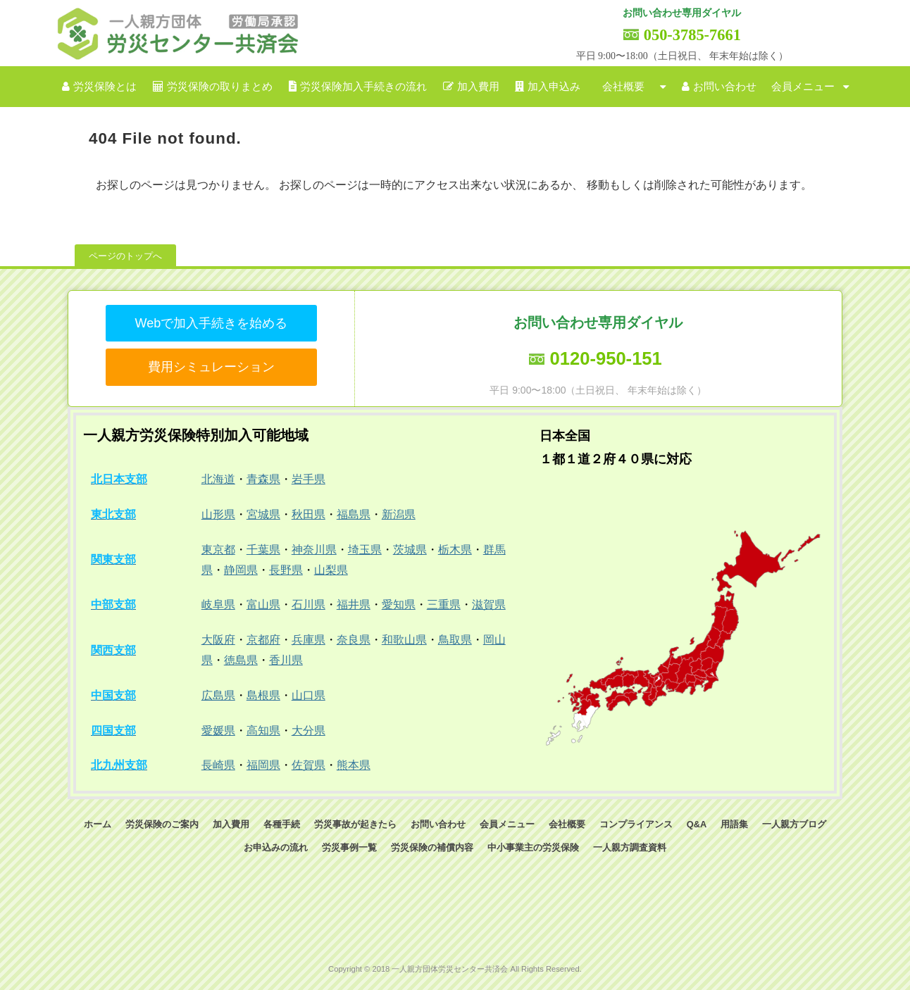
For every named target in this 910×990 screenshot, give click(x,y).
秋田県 (308, 514)
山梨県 (331, 570)
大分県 (308, 731)
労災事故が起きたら (355, 824)
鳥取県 (455, 640)
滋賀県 (489, 604)
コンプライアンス (636, 824)
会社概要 (623, 86)
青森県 (263, 479)
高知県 (263, 731)
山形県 (218, 514)
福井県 (353, 604)
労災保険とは (105, 86)
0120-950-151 (605, 358)
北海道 (218, 479)
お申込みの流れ (276, 847)
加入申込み (554, 86)
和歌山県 (404, 640)
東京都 (218, 550)
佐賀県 (308, 765)
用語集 (734, 824)
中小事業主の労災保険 (533, 847)
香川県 (286, 660)
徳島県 (241, 660)
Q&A (696, 824)
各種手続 (281, 824)
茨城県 (410, 550)
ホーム (97, 824)
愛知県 (399, 604)
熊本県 (353, 765)
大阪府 (218, 640)
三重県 (444, 604)
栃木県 (455, 550)
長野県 (286, 570)
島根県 (263, 695)
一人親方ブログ (794, 824)
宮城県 (263, 514)
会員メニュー (803, 86)
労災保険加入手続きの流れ (363, 86)
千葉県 (263, 550)
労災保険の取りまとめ (220, 86)
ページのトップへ (125, 256)
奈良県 (353, 640)
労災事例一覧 (349, 847)
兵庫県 (308, 640)
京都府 (263, 640)
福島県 (353, 514)
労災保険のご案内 (162, 824)
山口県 (308, 695)
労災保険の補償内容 (432, 847)
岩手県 (308, 479)
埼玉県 (365, 550)
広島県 (218, 695)
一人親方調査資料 (629, 847)
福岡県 (263, 765)
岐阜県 (218, 604)
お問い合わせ (724, 86)
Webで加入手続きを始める (211, 323)
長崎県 (218, 765)
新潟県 (399, 514)
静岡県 (241, 570)
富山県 (263, 604)
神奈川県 (314, 550)
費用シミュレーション (211, 367)
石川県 (308, 604)
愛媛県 (218, 731)
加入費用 (478, 86)
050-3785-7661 (692, 35)
